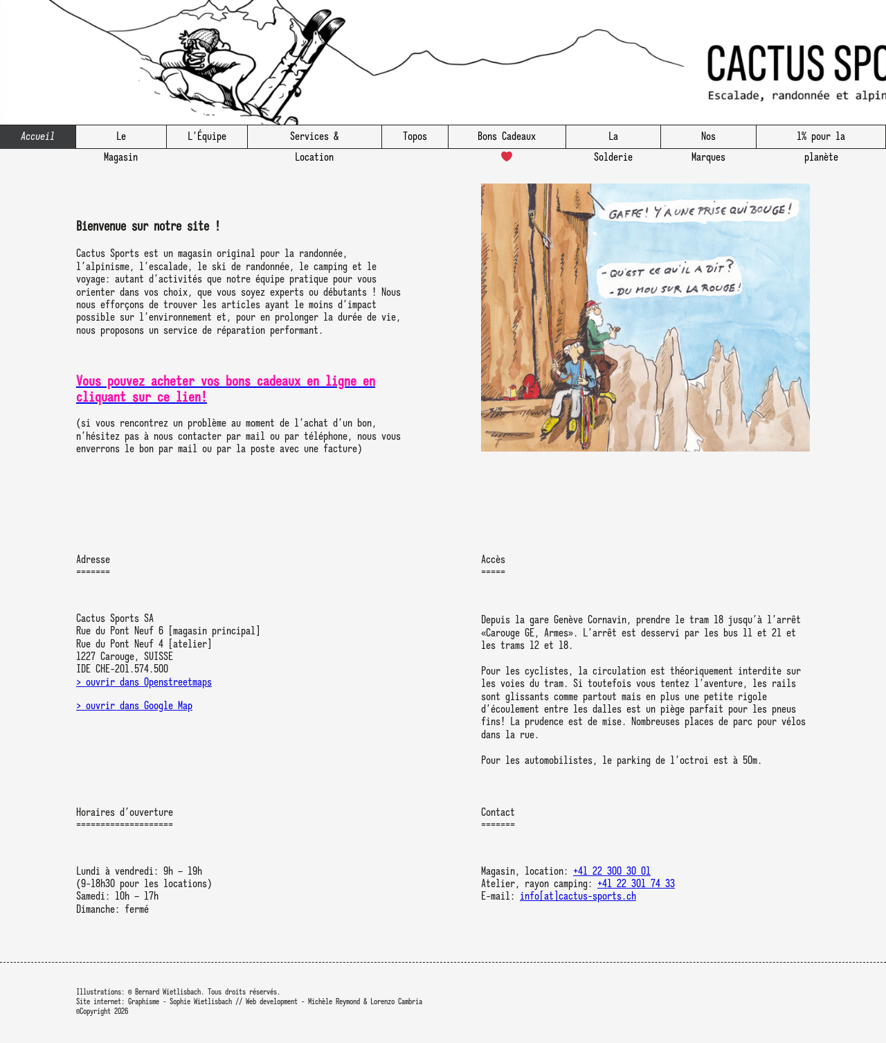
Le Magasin (121, 140)
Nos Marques (708, 140)
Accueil (38, 137)
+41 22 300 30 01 (612, 871)
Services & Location (314, 140)
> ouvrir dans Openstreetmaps (144, 682)
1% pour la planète (821, 140)
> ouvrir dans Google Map (134, 706)
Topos (415, 137)
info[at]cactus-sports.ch (578, 896)
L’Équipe (207, 137)
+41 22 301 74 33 (636, 884)
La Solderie (613, 140)
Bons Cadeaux (507, 140)
